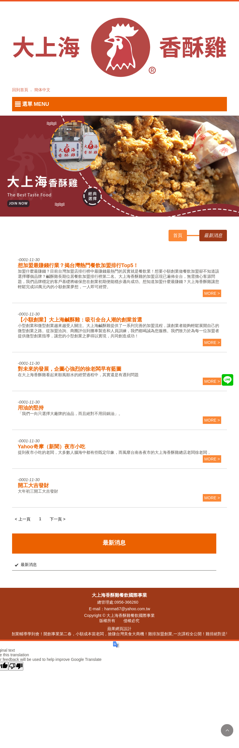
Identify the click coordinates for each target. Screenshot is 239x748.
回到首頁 (20, 89)
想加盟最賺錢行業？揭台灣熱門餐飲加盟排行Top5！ (78, 265)
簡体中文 (42, 89)
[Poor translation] (15, 666)
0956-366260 (126, 602)
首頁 (177, 235)
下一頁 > (57, 519)
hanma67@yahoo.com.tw (127, 609)
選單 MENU (35, 104)
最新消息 (29, 564)
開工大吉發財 (33, 485)
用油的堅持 (31, 408)
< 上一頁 (22, 519)
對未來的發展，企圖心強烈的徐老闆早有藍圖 (69, 369)
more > (212, 293)
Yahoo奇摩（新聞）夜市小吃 (51, 446)
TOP (227, 730)
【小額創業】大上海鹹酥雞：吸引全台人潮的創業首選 (80, 320)
